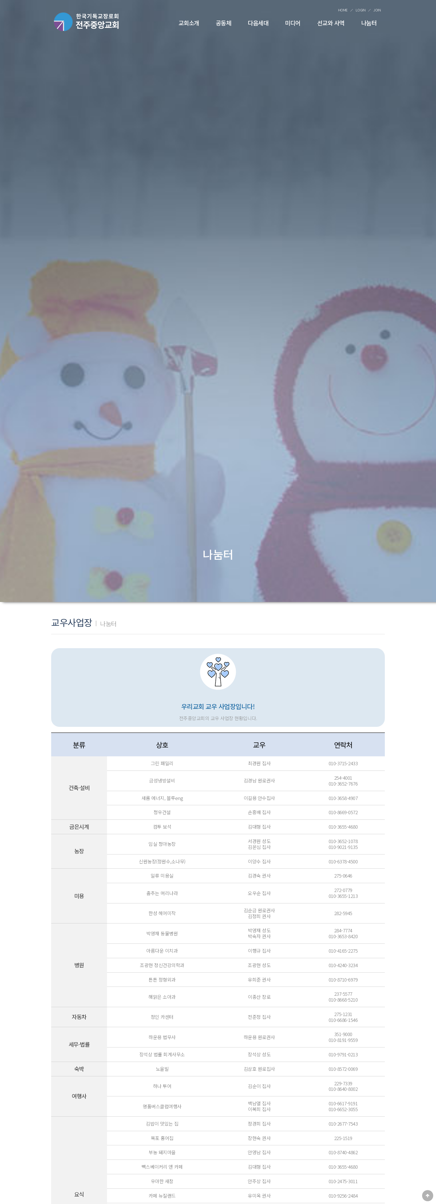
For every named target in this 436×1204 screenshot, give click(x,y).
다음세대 (258, 23)
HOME (343, 10)
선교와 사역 (331, 23)
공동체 (223, 23)
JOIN (377, 10)
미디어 (293, 23)
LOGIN (361, 10)
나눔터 (369, 23)
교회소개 (189, 23)
